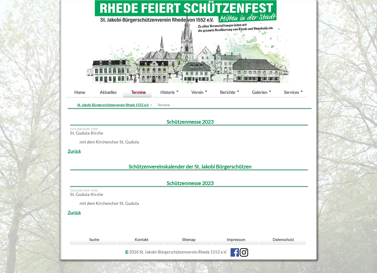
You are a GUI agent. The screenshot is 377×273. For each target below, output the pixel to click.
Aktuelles (108, 92)
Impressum (236, 239)
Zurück (74, 151)
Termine (138, 92)
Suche (94, 239)
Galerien (259, 92)
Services (291, 92)
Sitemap (188, 239)
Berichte (227, 92)
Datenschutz (283, 239)
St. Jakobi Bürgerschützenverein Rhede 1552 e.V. (113, 105)
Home (79, 92)
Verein (197, 92)
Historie (167, 92)
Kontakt (141, 239)
